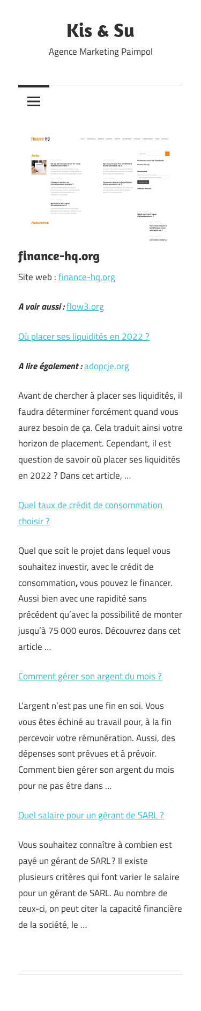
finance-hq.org (86, 277)
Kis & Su (100, 30)
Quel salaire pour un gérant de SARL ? (91, 815)
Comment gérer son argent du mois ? (90, 676)
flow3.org (85, 306)
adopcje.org (106, 366)
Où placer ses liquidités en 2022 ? (84, 336)
